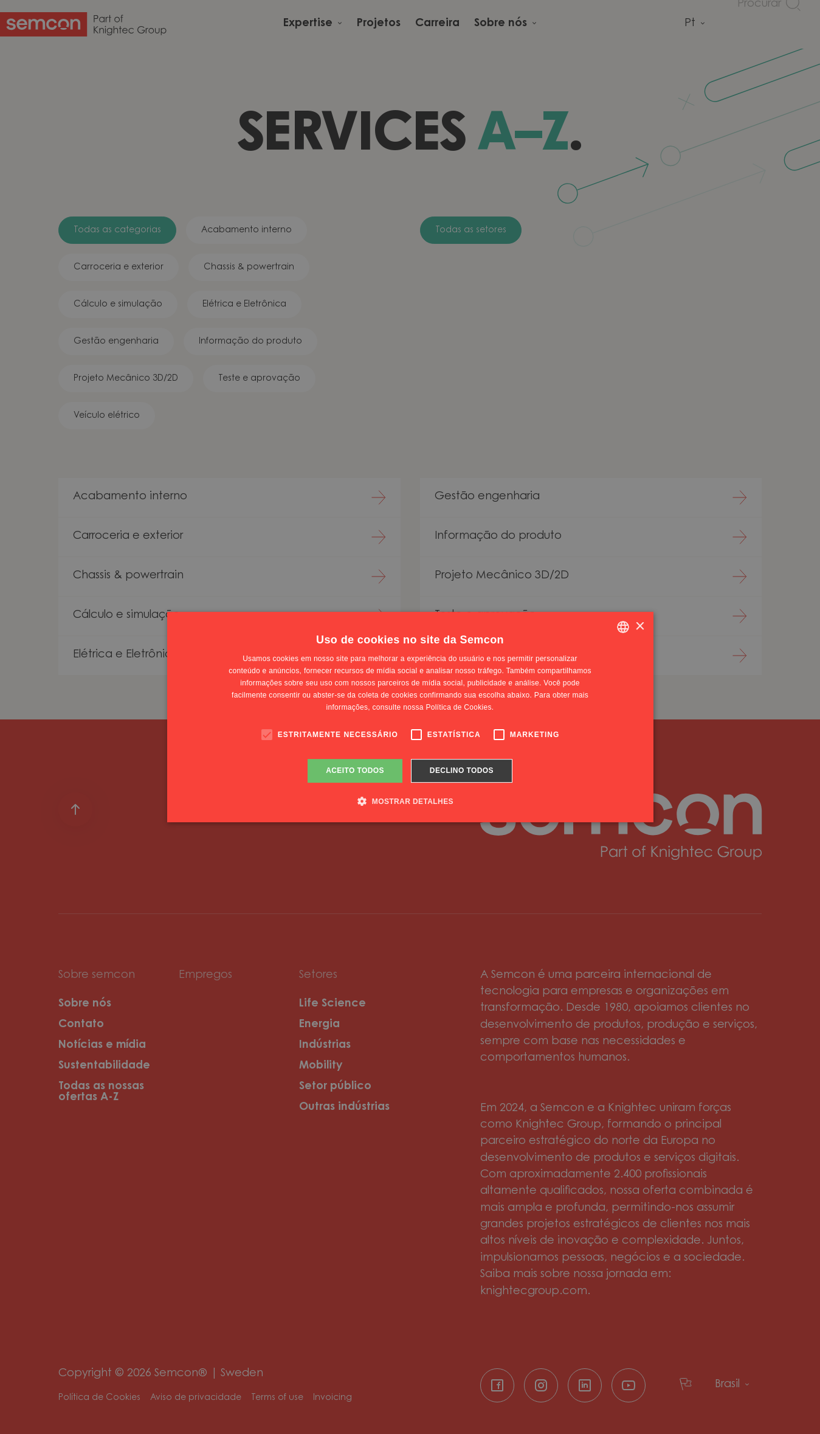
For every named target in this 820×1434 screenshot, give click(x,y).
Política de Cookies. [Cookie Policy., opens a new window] (460, 707)
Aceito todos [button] (355, 770)
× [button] (639, 626)
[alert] (410, 717)
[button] (410, 801)
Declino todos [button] (462, 770)
